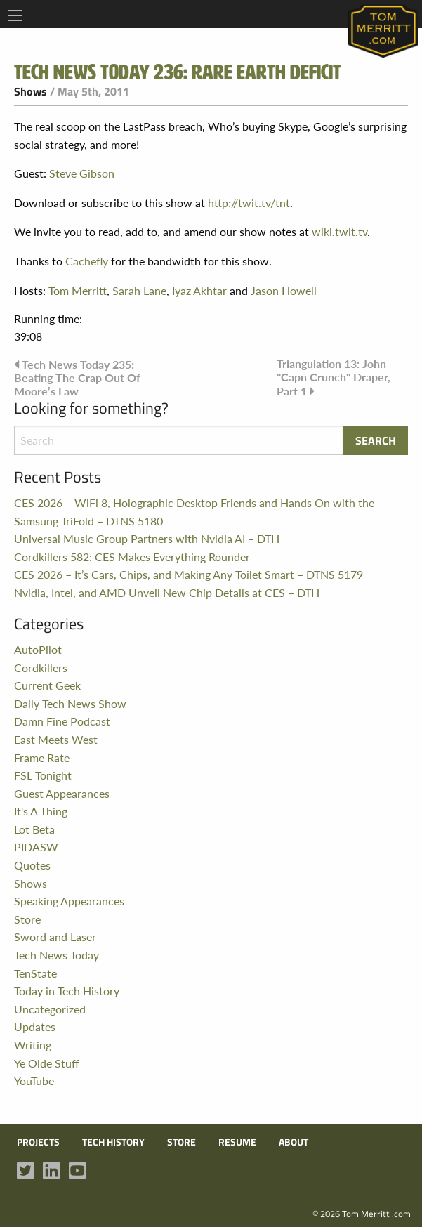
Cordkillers (40, 668)
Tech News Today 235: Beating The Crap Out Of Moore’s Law (77, 377)
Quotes (32, 865)
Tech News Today (56, 955)
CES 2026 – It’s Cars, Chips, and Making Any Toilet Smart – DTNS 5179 (188, 574)
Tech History (113, 1142)
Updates (34, 1026)
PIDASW (36, 847)
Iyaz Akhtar (199, 290)
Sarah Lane (139, 290)
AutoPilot (38, 649)
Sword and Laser (55, 937)
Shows (30, 91)
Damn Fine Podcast (62, 721)
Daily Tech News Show (70, 703)
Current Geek (47, 685)
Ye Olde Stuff (46, 1063)
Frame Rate (42, 757)
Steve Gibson (81, 173)
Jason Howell (284, 290)
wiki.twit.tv (339, 231)
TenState (35, 973)
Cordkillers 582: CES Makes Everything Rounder (132, 557)
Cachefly (86, 261)
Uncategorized (50, 1009)
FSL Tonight (43, 775)
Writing (32, 1045)
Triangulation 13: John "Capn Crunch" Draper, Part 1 (333, 377)
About (293, 1142)
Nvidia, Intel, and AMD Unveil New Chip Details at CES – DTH (166, 592)
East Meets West (56, 739)
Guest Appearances (62, 793)
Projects (38, 1142)
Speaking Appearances (69, 901)
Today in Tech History (66, 991)
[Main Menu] (15, 15)
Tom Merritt (77, 290)
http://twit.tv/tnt (249, 203)
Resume (237, 1142)
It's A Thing (40, 811)
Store (27, 919)
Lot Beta (34, 829)
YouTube (34, 1080)
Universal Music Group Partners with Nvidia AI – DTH (146, 538)
